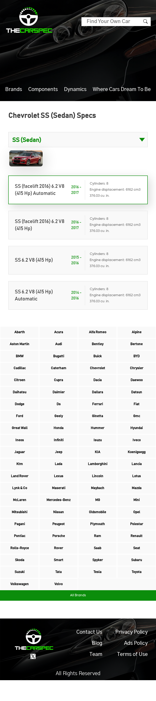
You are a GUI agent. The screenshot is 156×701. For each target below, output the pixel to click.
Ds (58, 410)
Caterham (59, 371)
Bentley (97, 346)
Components (43, 89)
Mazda (136, 501)
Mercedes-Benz (58, 514)
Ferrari (97, 410)
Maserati (58, 501)
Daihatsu (19, 397)
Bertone (136, 346)
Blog (97, 664)
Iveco (136, 449)
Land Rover (19, 488)
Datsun (136, 397)
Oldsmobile (97, 527)
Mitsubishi (19, 527)
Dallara (98, 397)
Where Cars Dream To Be (122, 89)
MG (97, 514)
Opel (136, 527)
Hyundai (136, 436)
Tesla (97, 591)
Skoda (19, 578)
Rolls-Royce (19, 566)
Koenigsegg (136, 462)
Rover (58, 566)
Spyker (97, 578)
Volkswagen (20, 604)
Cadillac (19, 371)
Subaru (136, 578)
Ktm (19, 475)
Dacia (97, 384)
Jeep (58, 462)
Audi (58, 346)
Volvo (58, 604)
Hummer (98, 436)
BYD (136, 359)
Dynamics (75, 89)
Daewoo (136, 384)
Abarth (19, 333)
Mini (136, 514)
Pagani (19, 540)
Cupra (58, 384)
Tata (58, 591)
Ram (97, 553)
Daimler (58, 397)
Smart (59, 578)
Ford (19, 423)
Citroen (20, 384)
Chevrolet (97, 371)
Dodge (19, 410)
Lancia (136, 475)
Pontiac (20, 553)
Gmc (136, 423)
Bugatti (58, 359)
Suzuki (19, 591)
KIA (97, 462)
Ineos (19, 449)
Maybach (97, 501)
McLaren (19, 514)
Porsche (58, 553)
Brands (13, 89)
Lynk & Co (19, 501)
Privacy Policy (131, 653)
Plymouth (97, 540)
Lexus (58, 488)
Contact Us (89, 653)
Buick (97, 359)
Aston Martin (19, 346)
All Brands (78, 616)
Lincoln (97, 488)
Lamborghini (97, 475)
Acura (58, 333)
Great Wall (19, 436)
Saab (97, 566)
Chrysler (137, 371)
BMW (19, 359)
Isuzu (97, 449)
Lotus (136, 488)
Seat (136, 566)
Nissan (58, 527)
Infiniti (58, 449)
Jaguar (19, 462)
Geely (58, 423)
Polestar (136, 540)
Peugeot (58, 540)
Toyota (136, 591)
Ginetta (97, 423)
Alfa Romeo (97, 333)
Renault (136, 553)
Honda (58, 436)
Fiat (136, 410)
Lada (59, 475)
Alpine (136, 333)
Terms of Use (132, 675)
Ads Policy (136, 664)
